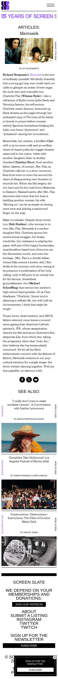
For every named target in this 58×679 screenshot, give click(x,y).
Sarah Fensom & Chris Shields (30, 475)
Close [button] (54, 657)
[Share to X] (29, 379)
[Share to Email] (36, 379)
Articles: (29, 27)
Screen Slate (29, 582)
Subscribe (35, 670)
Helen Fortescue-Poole (30, 419)
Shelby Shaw (30, 532)
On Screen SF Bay (2, 524)
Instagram (29, 619)
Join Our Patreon (29, 604)
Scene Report (2, 467)
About (29, 611)
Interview (2, 411)
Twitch (29, 627)
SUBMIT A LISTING (29, 615)
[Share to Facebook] (22, 379)
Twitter (29, 623)
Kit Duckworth (30, 68)
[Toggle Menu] (51, 5)
